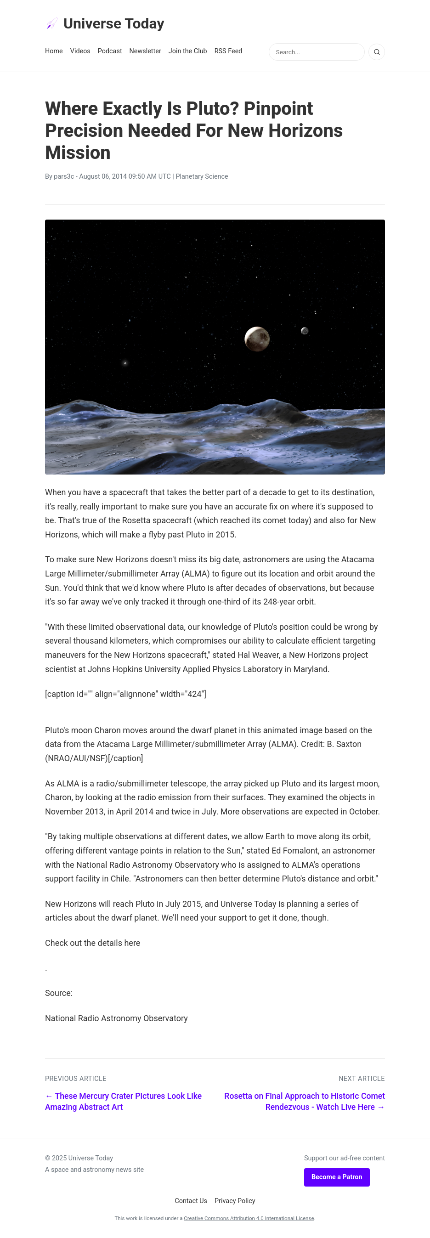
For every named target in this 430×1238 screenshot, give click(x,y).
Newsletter (145, 51)
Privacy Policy (235, 1201)
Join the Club (188, 51)
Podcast (110, 51)
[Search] (376, 52)
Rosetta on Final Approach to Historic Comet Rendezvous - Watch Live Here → (304, 1101)
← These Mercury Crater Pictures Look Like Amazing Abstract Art (123, 1101)
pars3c (64, 177)
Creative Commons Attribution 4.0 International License (249, 1218)
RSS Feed (229, 51)
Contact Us (191, 1201)
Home (54, 51)
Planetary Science (201, 177)
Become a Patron (336, 1177)
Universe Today (104, 23)
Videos (80, 51)
